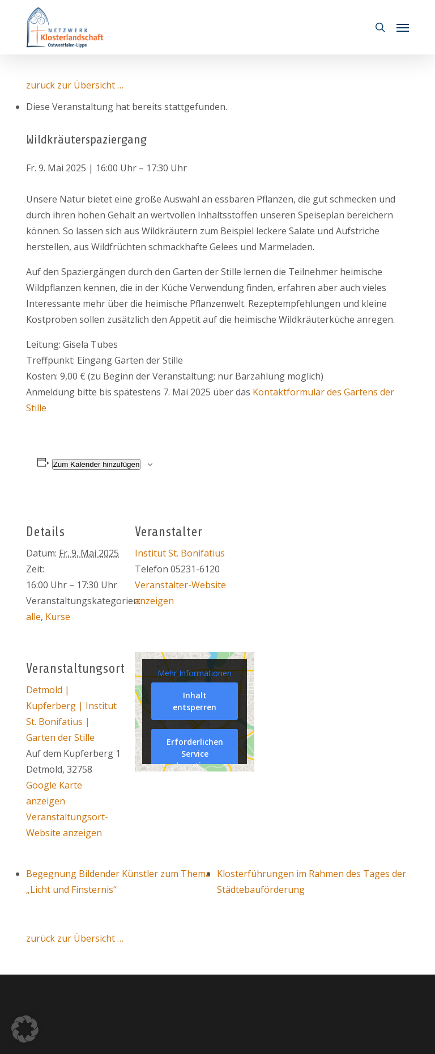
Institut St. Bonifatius (180, 553)
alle (33, 616)
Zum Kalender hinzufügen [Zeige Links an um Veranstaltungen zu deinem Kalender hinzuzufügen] (96, 464)
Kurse (57, 616)
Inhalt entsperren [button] (194, 701)
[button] (402, 27)
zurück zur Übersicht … (74, 85)
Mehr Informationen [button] (194, 673)
